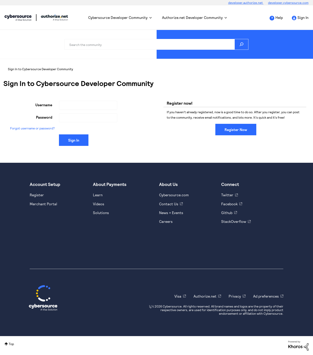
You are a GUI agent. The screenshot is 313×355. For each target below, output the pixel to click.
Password (44, 117)
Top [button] (11, 344)
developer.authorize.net (245, 3)
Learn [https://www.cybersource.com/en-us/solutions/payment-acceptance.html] (98, 195)
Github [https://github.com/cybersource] (226, 212)
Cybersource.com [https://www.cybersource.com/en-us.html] (174, 195)
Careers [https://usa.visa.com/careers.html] (166, 221)
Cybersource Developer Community (18, 17)
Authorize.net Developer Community (192, 17)
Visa (177, 296)
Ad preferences (266, 296)
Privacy (235, 296)
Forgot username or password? (32, 128)
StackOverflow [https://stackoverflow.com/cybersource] (233, 221)
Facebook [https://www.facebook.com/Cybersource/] (229, 204)
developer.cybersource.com (288, 3)
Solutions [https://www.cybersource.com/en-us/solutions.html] (101, 212)
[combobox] (156, 44)
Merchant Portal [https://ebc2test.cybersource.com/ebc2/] (43, 204)
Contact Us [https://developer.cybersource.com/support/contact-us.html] (168, 204)
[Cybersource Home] (43, 297)
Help (279, 17)
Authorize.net (205, 296)
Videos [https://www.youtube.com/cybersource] (98, 204)
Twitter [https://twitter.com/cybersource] (227, 195)
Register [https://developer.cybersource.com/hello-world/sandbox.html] (37, 195)
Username (43, 105)
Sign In (302, 17)
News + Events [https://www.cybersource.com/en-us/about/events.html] (171, 212)
